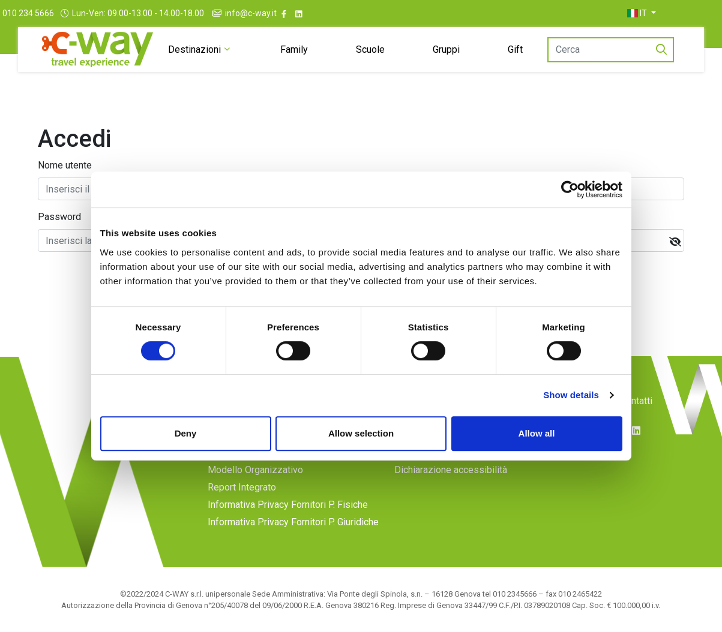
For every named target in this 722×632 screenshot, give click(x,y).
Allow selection (361, 433)
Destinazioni (187, 49)
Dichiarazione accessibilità (450, 469)
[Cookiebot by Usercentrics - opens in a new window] (569, 189)
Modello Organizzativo (255, 469)
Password (59, 216)
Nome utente (65, 165)
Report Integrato (242, 487)
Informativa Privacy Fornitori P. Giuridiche (293, 522)
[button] (668, 13)
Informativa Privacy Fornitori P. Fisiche (288, 504)
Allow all (537, 433)
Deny (186, 433)
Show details (571, 395)
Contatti (636, 401)
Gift (527, 49)
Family (293, 49)
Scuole (373, 49)
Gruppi (454, 49)
